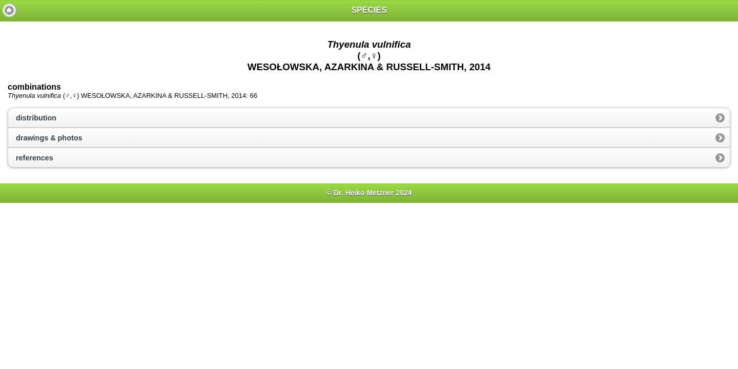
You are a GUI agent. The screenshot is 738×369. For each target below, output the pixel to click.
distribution (36, 118)
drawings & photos (49, 138)
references (34, 158)
